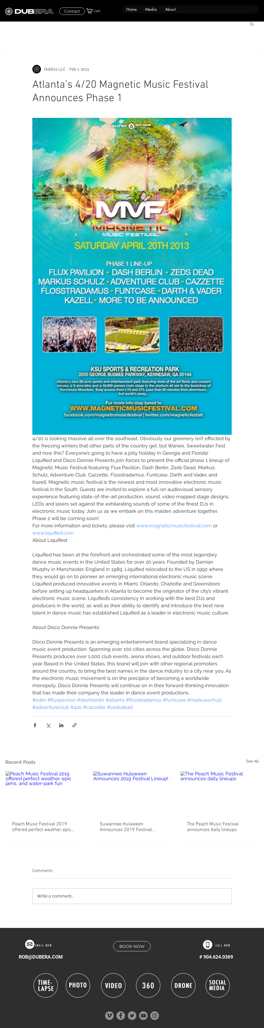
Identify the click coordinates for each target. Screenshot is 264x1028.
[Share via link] (74, 725)
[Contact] (72, 11)
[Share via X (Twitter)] (48, 725)
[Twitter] (132, 1015)
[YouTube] (143, 1015)
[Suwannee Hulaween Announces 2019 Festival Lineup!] (132, 793)
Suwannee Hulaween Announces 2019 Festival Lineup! (126, 827)
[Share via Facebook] (34, 725)
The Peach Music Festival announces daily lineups (213, 827)
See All (252, 761)
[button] (151, 9)
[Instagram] (154, 1015)
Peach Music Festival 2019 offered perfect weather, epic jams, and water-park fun (41, 827)
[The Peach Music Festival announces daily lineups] (219, 793)
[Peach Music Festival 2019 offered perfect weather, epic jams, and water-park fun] (45, 793)
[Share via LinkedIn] (61, 725)
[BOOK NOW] (132, 946)
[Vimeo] (109, 1015)
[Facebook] (120, 1015)
